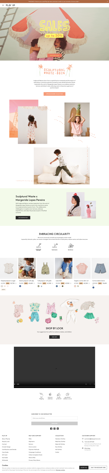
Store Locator (32, 447)
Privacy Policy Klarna (34, 460)
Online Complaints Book (35, 455)
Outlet (57, 452)
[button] (4, 5)
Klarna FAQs (32, 457)
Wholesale (5, 460)
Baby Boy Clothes (60, 441)
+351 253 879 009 (89, 442)
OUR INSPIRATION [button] (23, 218)
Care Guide (5, 452)
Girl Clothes (58, 449)
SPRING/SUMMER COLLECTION (54, 94)
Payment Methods (34, 449)
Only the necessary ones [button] (98, 467)
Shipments (32, 441)
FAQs (30, 439)
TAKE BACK (54, 250)
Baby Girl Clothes (60, 444)
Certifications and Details (9, 449)
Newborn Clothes (60, 439)
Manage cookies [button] (60, 470)
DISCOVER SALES (54, 55)
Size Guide (5, 457)
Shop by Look (5, 441)
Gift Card (4, 455)
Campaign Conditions (35, 452)
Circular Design (6, 447)
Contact (4, 444)
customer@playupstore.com (92, 439)
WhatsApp (87, 448)
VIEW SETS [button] (54, 337)
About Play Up (6, 439)
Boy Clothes (58, 447)
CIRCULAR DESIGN (38, 250)
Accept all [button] (84, 467)
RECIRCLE (70, 250)
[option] (53, 1)
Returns (31, 444)
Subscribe (54, 423)
